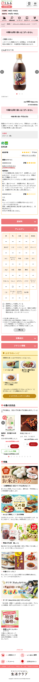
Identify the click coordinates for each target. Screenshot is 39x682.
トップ (3, 24)
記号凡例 (4, 147)
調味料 (8, 24)
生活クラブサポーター (9, 166)
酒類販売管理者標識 (33, 666)
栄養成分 (23, 338)
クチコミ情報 (22, 346)
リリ (3, 197)
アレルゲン (22, 229)
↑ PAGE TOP (19, 649)
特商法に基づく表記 (21, 666)
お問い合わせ (11, 666)
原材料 (24, 222)
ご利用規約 (3, 666)
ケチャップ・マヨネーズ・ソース (21, 24)
